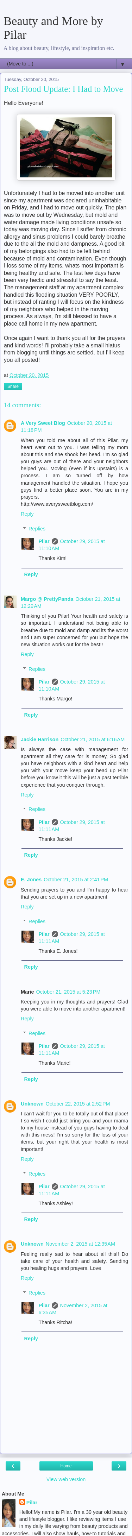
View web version (66, 1479)
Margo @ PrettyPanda (47, 599)
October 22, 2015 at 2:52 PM (78, 1104)
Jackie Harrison (39, 739)
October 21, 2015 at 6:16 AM (93, 739)
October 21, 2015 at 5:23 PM (68, 992)
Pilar (43, 541)
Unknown (32, 1104)
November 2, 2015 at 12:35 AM (80, 1244)
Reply (27, 514)
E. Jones (31, 879)
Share (13, 386)
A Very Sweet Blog (43, 423)
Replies (37, 528)
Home (65, 1465)
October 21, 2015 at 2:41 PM (76, 879)
